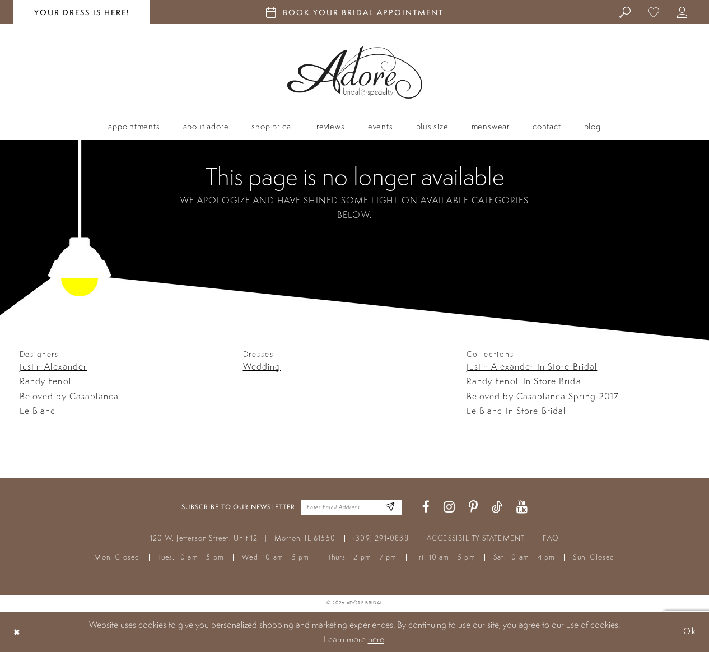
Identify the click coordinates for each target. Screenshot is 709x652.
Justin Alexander (53, 366)
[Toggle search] (626, 12)
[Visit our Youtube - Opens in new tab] (522, 507)
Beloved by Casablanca (69, 396)
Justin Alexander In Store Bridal (532, 366)
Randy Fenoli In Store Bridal (525, 380)
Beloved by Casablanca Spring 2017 (543, 396)
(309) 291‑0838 (381, 538)
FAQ (551, 538)
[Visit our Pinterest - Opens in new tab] (473, 507)
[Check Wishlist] (654, 12)
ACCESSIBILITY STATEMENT (476, 538)
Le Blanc (38, 410)
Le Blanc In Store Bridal (516, 410)
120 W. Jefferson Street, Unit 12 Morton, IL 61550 (242, 538)
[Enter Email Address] (389, 507)
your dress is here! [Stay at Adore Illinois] (81, 12)
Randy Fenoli (46, 380)
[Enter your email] (351, 507)
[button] (683, 12)
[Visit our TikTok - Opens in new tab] (497, 507)
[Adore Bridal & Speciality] (354, 72)
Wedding (262, 366)
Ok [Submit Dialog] (689, 631)
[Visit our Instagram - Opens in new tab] (449, 507)
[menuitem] (626, 12)
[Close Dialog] (17, 631)
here (376, 639)
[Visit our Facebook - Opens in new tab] (426, 507)
